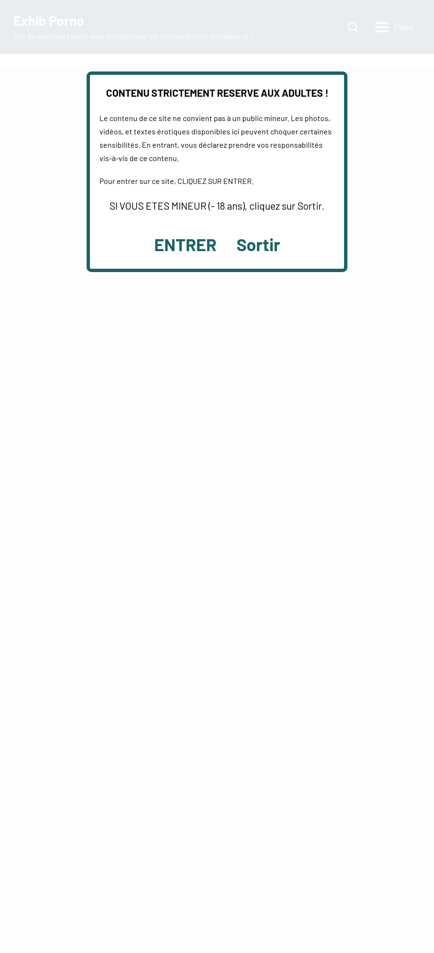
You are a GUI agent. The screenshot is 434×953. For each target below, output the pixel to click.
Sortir (258, 244)
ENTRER (185, 244)
